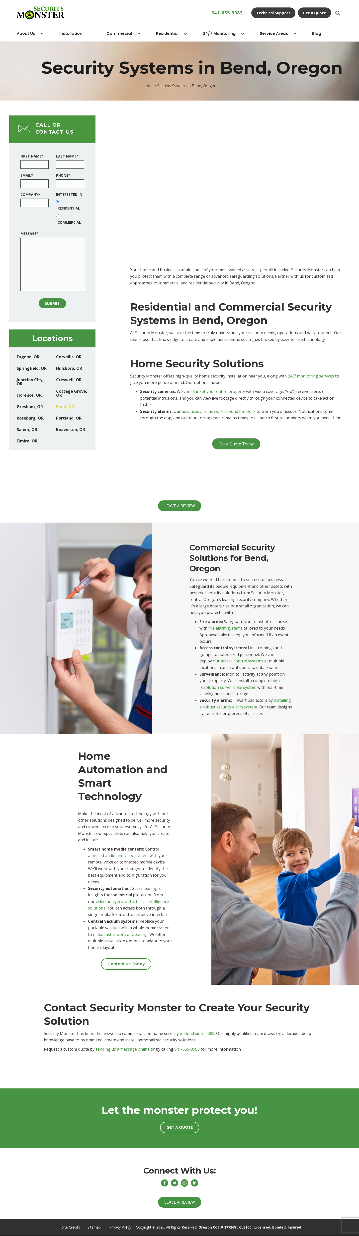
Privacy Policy (120, 1227)
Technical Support (273, 12)
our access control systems (238, 661)
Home (148, 86)
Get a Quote (314, 12)
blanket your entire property (218, 391)
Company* (30, 194)
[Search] (337, 13)
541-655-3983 (227, 13)
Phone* (63, 175)
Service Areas (274, 33)
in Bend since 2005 (197, 1033)
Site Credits (71, 1227)
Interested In (69, 194)
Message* (29, 233)
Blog (316, 33)
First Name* (31, 156)
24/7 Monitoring (219, 33)
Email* (26, 175)
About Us (26, 33)
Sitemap (94, 1227)
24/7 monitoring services (311, 376)
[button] (126, 964)
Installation (70, 33)
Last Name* (67, 156)
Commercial (119, 33)
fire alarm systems (225, 628)
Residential (167, 33)
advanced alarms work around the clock (219, 411)
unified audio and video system (120, 855)
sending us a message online (122, 1049)
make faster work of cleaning (120, 934)
